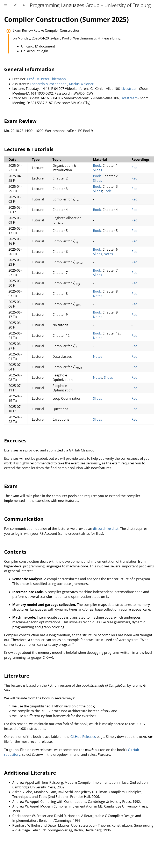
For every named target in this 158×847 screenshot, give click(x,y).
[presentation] (76, 199)
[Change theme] (15, 5)
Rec (134, 167)
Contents (15, 551)
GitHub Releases (83, 736)
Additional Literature (30, 772)
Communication (24, 518)
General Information (29, 69)
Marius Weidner (81, 84)
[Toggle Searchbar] (24, 5)
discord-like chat (105, 528)
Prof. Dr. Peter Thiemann (46, 79)
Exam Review (20, 121)
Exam (11, 486)
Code (108, 191)
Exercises (15, 440)
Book (97, 165)
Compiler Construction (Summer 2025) (66, 19)
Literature (16, 675)
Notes (108, 254)
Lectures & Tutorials (28, 149)
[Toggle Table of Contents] (5, 5)
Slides (97, 170)
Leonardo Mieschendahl (48, 84)
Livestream (129, 88)
